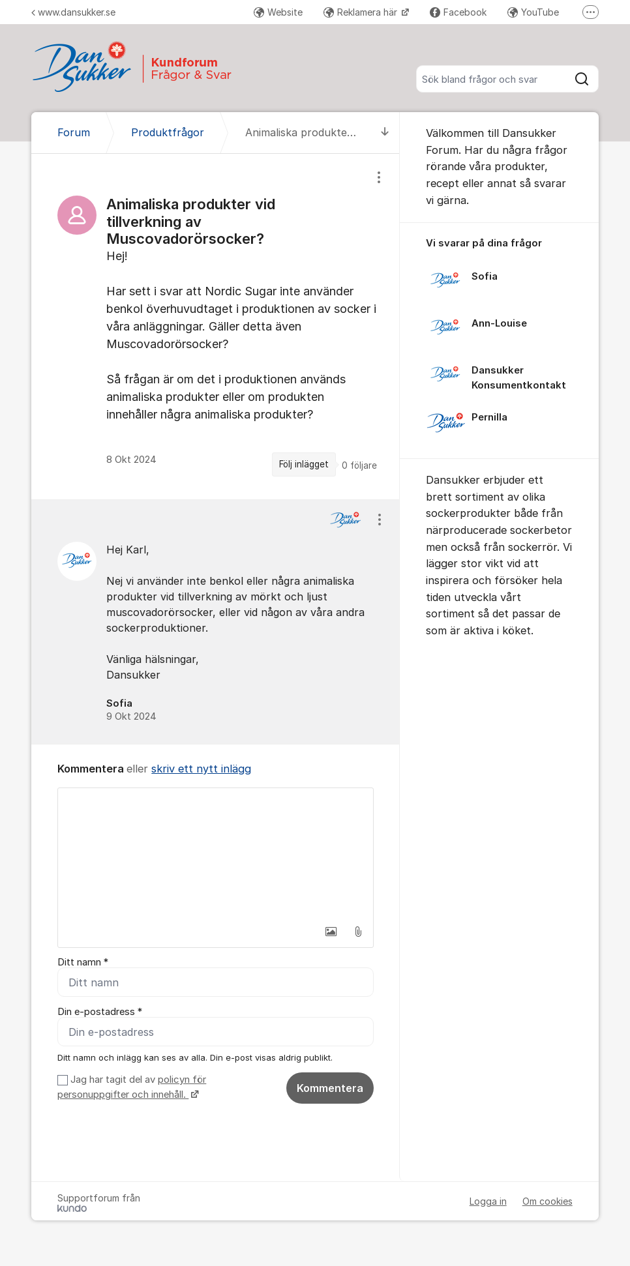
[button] (330, 932)
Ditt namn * (82, 962)
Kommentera (330, 1088)
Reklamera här (361, 12)
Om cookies (547, 1201)
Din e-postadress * (99, 1012)
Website (278, 12)
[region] (215, 326)
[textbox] (215, 853)
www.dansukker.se (73, 12)
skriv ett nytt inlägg (201, 768)
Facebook (458, 12)
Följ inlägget (304, 464)
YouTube (533, 12)
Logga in (488, 1201)
